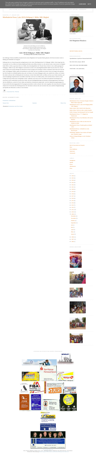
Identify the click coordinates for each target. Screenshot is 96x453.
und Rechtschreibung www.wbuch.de (60, 451)
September (73, 222)
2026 (72, 175)
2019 (72, 191)
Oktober (73, 220)
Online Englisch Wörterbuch (45, 451)
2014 (72, 202)
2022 (72, 184)
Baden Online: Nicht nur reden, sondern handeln (81, 110)
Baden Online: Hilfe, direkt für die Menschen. (80, 108)
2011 (72, 209)
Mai (72, 227)
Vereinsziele (72, 153)
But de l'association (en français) (77, 145)
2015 (72, 200)
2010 (72, 212)
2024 (72, 180)
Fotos (71, 168)
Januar (72, 234)
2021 (72, 187)
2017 (72, 196)
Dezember (73, 216)
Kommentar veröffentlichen (9, 100)
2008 (72, 237)
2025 (72, 178)
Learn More (82, 4)
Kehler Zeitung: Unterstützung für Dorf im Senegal (81, 112)
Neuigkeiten (10, 91)
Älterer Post (63, 103)
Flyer (71, 147)
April (72, 229)
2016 (72, 198)
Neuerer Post (6, 103)
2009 (72, 214)
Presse (17, 91)
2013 (72, 205)
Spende (71, 162)
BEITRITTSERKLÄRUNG (76, 51)
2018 (72, 193)
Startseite (34, 103)
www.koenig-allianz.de (48, 449)
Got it (89, 4)
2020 (72, 189)
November (73, 218)
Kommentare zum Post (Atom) (15, 106)
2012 (72, 207)
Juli (72, 225)
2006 (72, 241)
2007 (72, 239)
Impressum (72, 151)
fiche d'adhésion (73, 149)
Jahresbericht (73, 166)
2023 (72, 182)
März (72, 231)
